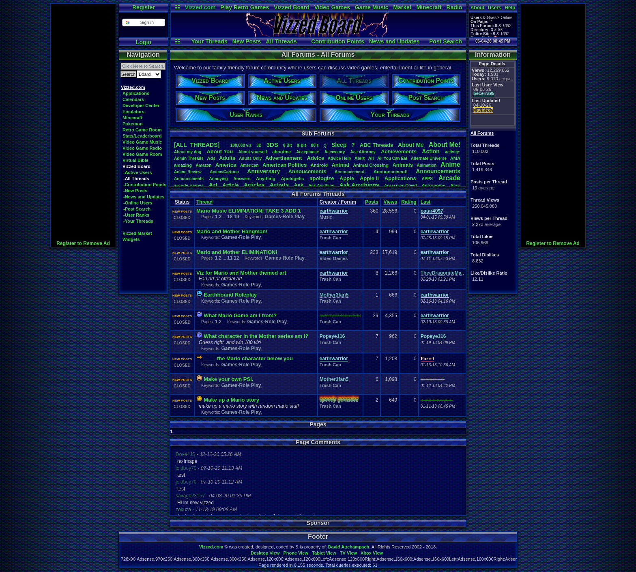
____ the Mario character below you (248, 358)
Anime (450, 164)
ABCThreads (376, 145)
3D (259, 145)
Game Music (371, 7)
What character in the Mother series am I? (256, 336)
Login (143, 42)
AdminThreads (189, 158)
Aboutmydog (187, 152)
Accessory (334, 152)
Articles (254, 185)
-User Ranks (136, 215)
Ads (211, 158)
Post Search (445, 41)
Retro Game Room (142, 129)
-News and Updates (143, 196)
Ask (298, 185)
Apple (346, 178)
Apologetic (292, 178)
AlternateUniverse (429, 158)
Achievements (399, 151)
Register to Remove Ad (83, 243)
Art (213, 184)
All (371, 158)
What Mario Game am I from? (240, 315)
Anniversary (263, 171)
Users (494, 8)
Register (143, 7)
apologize (321, 178)
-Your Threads (138, 221)
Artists (279, 184)
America (225, 165)
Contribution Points (337, 41)
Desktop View (265, 552)
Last (426, 202)
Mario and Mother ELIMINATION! (236, 252)
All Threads (281, 41)
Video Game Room (142, 154)
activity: (452, 152)
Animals (402, 165)
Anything (265, 178)
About (478, 8)
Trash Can (330, 237)
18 (229, 216)
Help (510, 8)
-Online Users (138, 202)
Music (326, 217)
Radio (454, 7)
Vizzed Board (291, 7)
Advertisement (284, 158)
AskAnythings (359, 185)
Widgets (131, 239)
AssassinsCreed (400, 185)
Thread (204, 202)
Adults (227, 158)
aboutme (281, 151)
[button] (143, 22)
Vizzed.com (200, 7)
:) (325, 145)
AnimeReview (188, 172)
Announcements (438, 171)
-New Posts (135, 190)
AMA (455, 158)
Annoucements (307, 171)
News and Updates (394, 41)
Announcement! (391, 171)
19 (236, 216)
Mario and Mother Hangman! (232, 231)
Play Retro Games (244, 7)
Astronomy (433, 185)
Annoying (218, 178)
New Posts (246, 41)
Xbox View (372, 552)
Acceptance (307, 152)
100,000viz (240, 145)
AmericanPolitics (284, 165)
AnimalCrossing (370, 165)
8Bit (287, 145)
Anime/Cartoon (224, 172)
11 (229, 258)
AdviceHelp (339, 158)
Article (230, 185)
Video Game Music (142, 142)
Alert (360, 158)
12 (236, 258)
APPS (427, 178)
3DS (272, 144)
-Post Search (136, 208)
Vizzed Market (137, 233)
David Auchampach (349, 546)
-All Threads (136, 178)
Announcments (189, 178)
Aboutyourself (252, 152)
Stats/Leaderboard (142, 135)
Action (431, 151)
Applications (135, 93)
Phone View (295, 552)
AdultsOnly (250, 158)
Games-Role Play (285, 216)
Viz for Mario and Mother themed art (241, 273)
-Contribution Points (144, 184)
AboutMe (411, 145)
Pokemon (132, 123)
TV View (348, 552)
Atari (455, 185)
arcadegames (189, 185)
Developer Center (140, 105)
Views (390, 202)
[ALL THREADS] (196, 145)
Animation (427, 165)
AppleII (369, 178)
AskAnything (321, 185)
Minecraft (428, 7)
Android (319, 165)
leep (338, 145)
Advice (315, 158)
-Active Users (137, 172)
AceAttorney (362, 152)
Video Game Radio (142, 148)
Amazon (204, 165)
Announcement (350, 172)
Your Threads (209, 41)
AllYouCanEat (392, 158)
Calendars (133, 99)
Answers (242, 178)
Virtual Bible (135, 160)
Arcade (449, 177)
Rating (408, 202)
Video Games (332, 7)
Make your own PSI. (228, 379)
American (249, 165)
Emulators (133, 111)
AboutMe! (444, 144)
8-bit (301, 145)
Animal (340, 165)
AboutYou (219, 151)
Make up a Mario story (231, 400)
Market (402, 7)
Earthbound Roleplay (230, 295)
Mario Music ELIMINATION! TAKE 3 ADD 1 (248, 211)
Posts (371, 202)
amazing (183, 165)
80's (315, 145)
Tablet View (324, 552)
